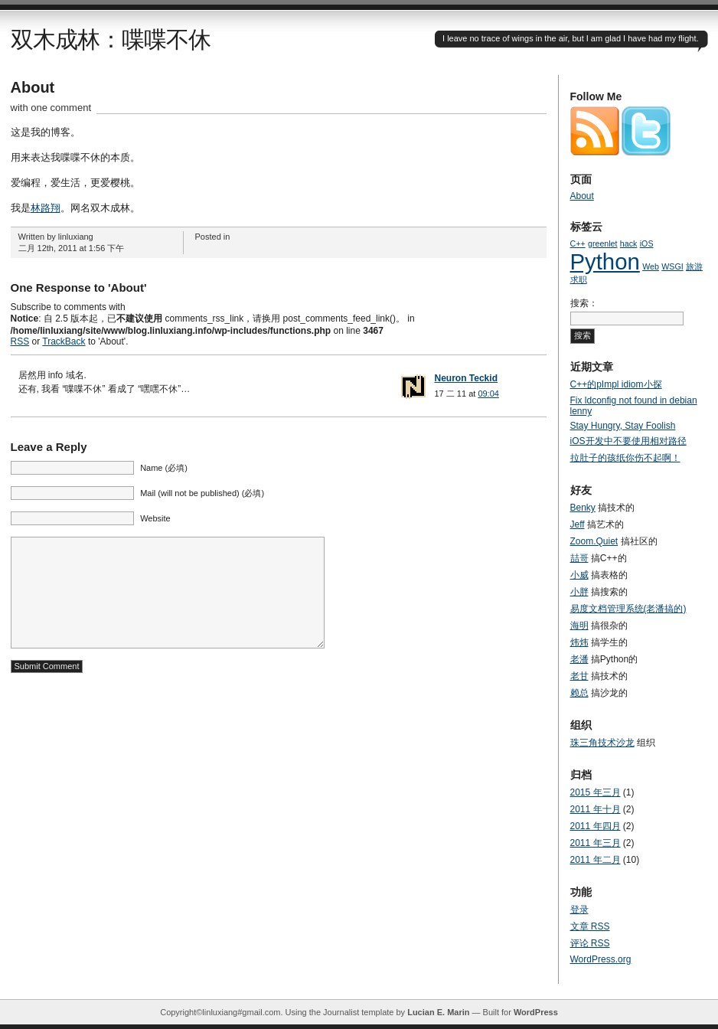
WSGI (672, 266)
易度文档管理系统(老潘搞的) (628, 608)
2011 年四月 (595, 826)
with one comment (51, 107)
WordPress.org (601, 959)
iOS (647, 243)
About (33, 87)
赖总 (579, 693)
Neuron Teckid (466, 378)
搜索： (584, 303)
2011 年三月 (595, 843)
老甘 (579, 676)
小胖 (579, 591)
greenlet (603, 243)
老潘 (579, 659)
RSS (20, 341)
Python (605, 261)
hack (629, 243)
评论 (590, 943)
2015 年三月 (595, 792)
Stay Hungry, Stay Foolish (623, 425)
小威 (579, 575)
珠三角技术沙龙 (602, 742)
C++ (578, 243)
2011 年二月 (595, 859)
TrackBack (63, 341)
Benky (583, 507)
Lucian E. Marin (438, 1012)
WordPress (536, 1012)
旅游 (694, 266)
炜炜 (579, 642)
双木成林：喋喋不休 (111, 39)
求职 (578, 279)
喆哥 (579, 558)
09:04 (488, 393)
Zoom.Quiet (594, 541)
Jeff (577, 524)
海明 (579, 625)
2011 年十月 (595, 809)
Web (650, 266)
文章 (590, 926)
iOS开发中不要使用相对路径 (628, 441)
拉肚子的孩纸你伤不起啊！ (625, 457)
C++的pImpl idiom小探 (616, 384)
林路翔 (45, 208)
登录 (579, 909)
